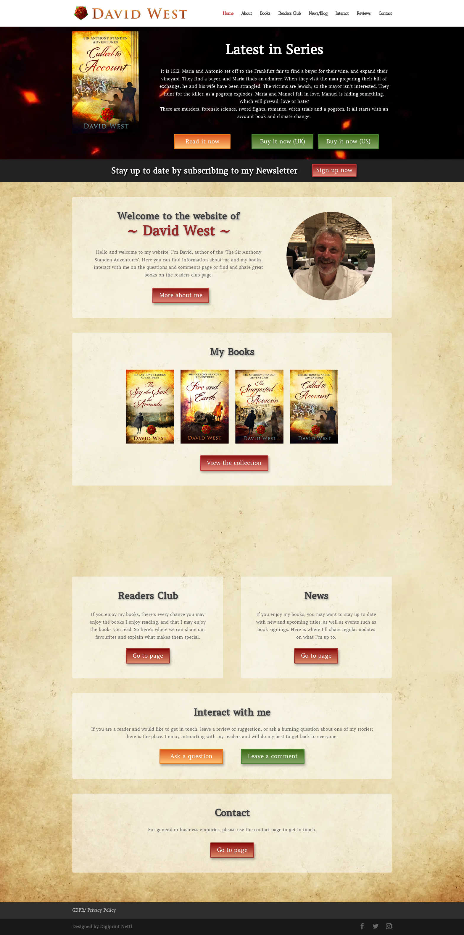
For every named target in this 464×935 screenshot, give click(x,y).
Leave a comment (273, 756)
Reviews (363, 13)
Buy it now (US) (348, 141)
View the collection (234, 463)
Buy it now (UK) (282, 141)
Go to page (148, 655)
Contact (385, 13)
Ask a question (191, 756)
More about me (180, 295)
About (246, 13)
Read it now (202, 141)
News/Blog (318, 13)
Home (228, 13)
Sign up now (334, 170)
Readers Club (289, 13)
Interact (342, 13)
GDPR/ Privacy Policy (94, 910)
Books (265, 13)
